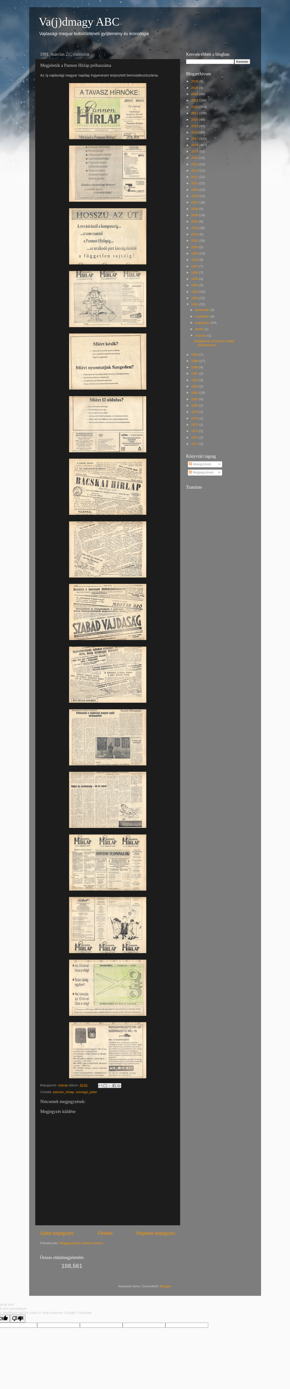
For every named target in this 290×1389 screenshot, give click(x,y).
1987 (195, 373)
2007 (195, 202)
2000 (195, 247)
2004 (195, 221)
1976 (195, 418)
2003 (195, 228)
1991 (195, 304)
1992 (195, 298)
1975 (195, 424)
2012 (195, 170)
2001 (195, 240)
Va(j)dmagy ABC (79, 21)
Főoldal (105, 1233)
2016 (195, 145)
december (203, 310)
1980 (195, 405)
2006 (195, 209)
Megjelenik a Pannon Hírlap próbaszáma (214, 343)
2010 (195, 183)
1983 (195, 392)
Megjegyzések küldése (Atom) (81, 1243)
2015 (195, 151)
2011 (195, 177)
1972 (195, 437)
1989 (195, 361)
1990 (195, 354)
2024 (195, 94)
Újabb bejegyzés (57, 1233)
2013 (195, 164)
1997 (195, 266)
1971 (195, 444)
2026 (195, 81)
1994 (195, 285)
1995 (195, 279)
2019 (195, 126)
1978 (195, 412)
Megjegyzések (201, 472)
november (203, 316)
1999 (195, 253)
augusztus (203, 322)
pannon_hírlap (63, 1092)
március (201, 335)
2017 (195, 138)
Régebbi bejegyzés (155, 1233)
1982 (195, 399)
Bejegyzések (200, 464)
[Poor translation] (17, 1319)
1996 (195, 272)
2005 (195, 215)
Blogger (165, 1286)
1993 (195, 291)
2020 (195, 119)
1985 (195, 380)
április (200, 329)
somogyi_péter (86, 1092)
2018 (195, 132)
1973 (195, 431)
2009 (195, 190)
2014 (195, 158)
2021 (195, 113)
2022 (195, 107)
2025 (195, 88)
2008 (195, 196)
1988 (195, 367)
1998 (195, 260)
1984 (195, 386)
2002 (195, 234)
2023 (195, 100)
